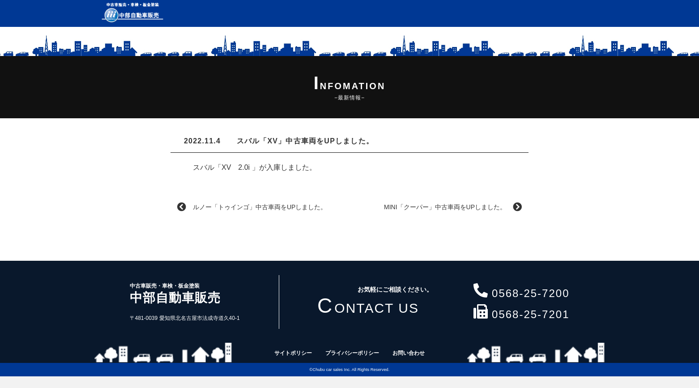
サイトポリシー (293, 353)
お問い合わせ (408, 353)
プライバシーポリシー (352, 353)
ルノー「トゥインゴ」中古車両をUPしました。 (252, 207)
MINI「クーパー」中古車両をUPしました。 (453, 207)
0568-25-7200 (521, 292)
